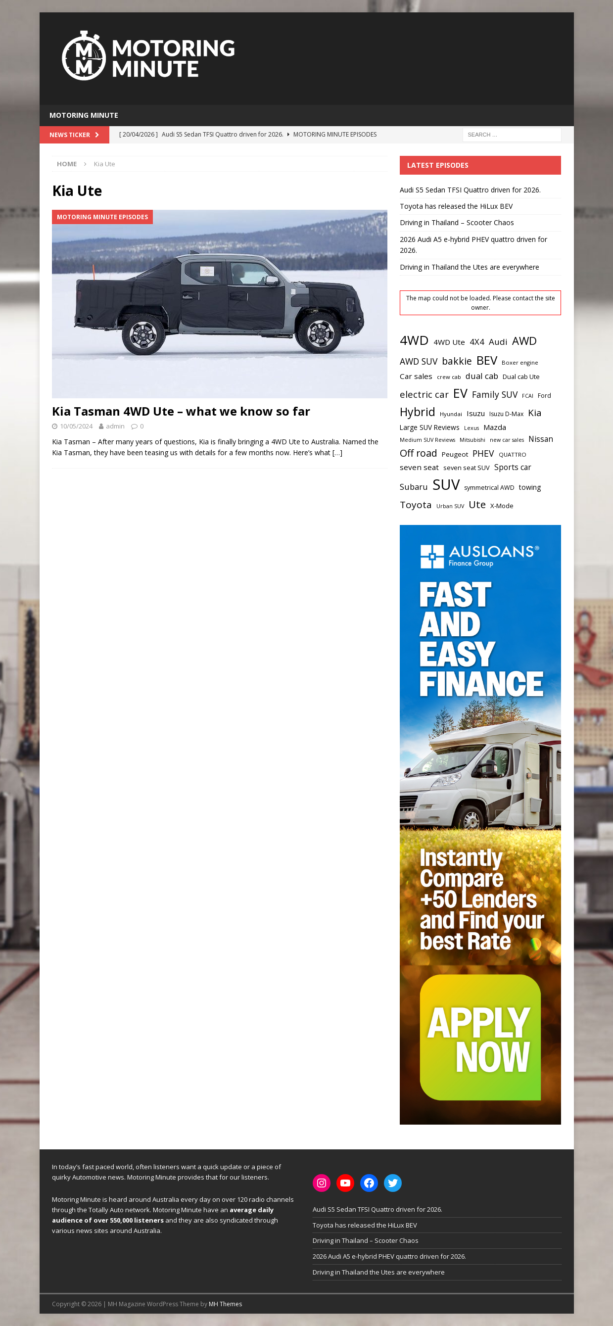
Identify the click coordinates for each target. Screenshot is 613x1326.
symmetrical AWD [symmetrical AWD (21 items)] (489, 487)
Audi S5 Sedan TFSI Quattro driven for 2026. (470, 189)
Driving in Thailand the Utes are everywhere (469, 267)
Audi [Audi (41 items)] (498, 341)
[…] (337, 452)
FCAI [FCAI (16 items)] (527, 395)
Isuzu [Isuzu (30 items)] (476, 413)
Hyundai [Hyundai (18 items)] (451, 414)
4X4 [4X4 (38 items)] (477, 341)
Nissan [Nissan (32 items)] (540, 438)
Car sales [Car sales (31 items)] (416, 376)
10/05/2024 (76, 426)
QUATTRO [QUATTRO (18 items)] (512, 454)
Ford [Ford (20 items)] (544, 395)
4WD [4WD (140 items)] (414, 340)
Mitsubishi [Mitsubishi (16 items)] (472, 439)
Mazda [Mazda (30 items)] (494, 427)
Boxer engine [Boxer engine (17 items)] (520, 362)
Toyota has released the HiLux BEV (456, 206)
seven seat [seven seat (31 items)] (419, 467)
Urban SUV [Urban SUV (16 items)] (450, 506)
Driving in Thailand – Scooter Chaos (457, 222)
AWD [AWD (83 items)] (524, 340)
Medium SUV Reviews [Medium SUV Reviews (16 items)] (427, 439)
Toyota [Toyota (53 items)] (416, 504)
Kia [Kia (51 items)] (535, 412)
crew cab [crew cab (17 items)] (449, 376)
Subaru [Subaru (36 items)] (414, 486)
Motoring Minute (83, 115)
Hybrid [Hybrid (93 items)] (417, 412)
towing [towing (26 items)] (530, 487)
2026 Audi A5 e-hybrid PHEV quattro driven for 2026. (389, 1256)
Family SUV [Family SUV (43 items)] (495, 394)
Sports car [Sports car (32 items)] (512, 467)
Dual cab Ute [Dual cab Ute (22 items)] (521, 376)
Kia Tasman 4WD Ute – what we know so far (181, 411)
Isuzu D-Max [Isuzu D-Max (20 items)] (506, 414)
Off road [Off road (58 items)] (418, 453)
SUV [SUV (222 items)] (446, 484)
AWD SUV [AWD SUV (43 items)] (418, 361)
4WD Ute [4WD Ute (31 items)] (449, 342)
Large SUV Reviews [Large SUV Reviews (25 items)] (430, 427)
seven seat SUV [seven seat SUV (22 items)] (466, 467)
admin (115, 426)
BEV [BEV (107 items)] (486, 360)
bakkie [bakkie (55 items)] (457, 361)
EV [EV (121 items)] (460, 392)
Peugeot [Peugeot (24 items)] (455, 454)
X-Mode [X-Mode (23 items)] (502, 505)
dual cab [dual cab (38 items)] (482, 375)
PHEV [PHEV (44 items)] (483, 453)
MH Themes (225, 1304)
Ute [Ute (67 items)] (477, 504)
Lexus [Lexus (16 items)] (471, 428)
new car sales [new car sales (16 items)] (507, 439)
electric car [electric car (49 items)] (424, 394)
